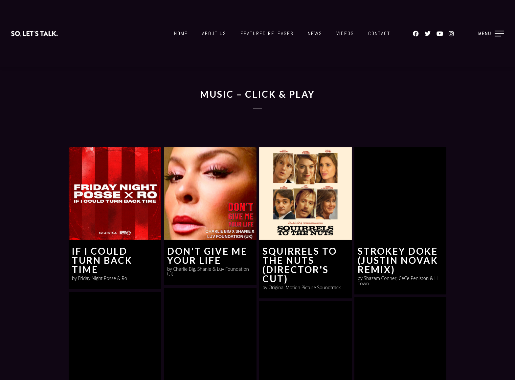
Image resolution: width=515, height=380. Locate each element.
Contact (379, 33)
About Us (214, 33)
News (315, 33)
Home (181, 33)
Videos (345, 33)
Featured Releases (267, 33)
